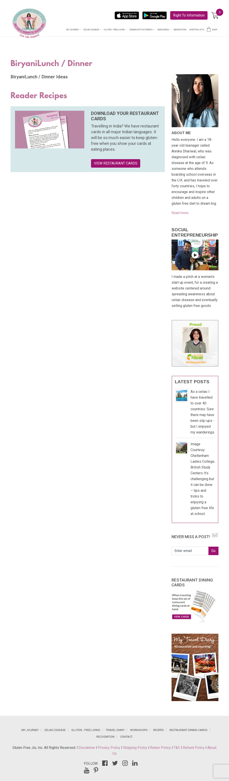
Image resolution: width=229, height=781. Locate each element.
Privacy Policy (109, 748)
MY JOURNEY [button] (72, 30)
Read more (180, 213)
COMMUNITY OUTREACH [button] (141, 30)
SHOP (212, 29)
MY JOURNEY (30, 730)
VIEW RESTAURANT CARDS (115, 163)
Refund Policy (194, 748)
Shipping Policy (135, 748)
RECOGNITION (180, 30)
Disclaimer (87, 748)
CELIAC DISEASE (55, 730)
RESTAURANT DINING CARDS (189, 730)
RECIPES (158, 730)
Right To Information (189, 15)
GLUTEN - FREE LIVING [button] (114, 30)
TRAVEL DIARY (115, 730)
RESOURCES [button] (163, 30)
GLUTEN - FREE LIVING (85, 730)
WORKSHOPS (139, 730)
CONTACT (126, 736)
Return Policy (161, 748)
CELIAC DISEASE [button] (91, 30)
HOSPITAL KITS (196, 30)
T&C (177, 748)
